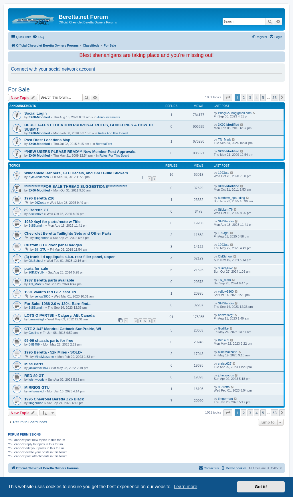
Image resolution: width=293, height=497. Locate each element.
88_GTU (41, 249)
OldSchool (36, 260)
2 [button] (244, 97)
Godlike (34, 332)
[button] (227, 97)
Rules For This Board (113, 133)
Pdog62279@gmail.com (235, 113)
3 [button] (250, 97)
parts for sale (36, 268)
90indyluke (225, 268)
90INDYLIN (37, 272)
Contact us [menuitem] (209, 468)
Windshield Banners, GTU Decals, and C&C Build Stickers (76, 173)
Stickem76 (36, 213)
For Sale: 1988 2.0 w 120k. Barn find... (58, 304)
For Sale (19, 89)
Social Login (35, 113)
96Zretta (40, 202)
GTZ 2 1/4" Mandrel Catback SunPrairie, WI (62, 329)
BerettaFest (104, 143)
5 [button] (263, 97)
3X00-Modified (39, 117)
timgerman (42, 237)
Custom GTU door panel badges (53, 245)
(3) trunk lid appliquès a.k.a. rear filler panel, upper (69, 257)
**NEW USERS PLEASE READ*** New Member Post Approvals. (80, 151)
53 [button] (274, 97)
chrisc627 (224, 363)
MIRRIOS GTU (37, 387)
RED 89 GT (34, 376)
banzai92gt (36, 319)
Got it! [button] (261, 486)
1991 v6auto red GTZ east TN (50, 292)
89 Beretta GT (36, 210)
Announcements (108, 117)
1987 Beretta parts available (49, 280)
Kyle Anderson (39, 177)
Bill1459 (34, 344)
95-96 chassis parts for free (48, 340)
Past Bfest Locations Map (47, 140)
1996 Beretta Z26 (39, 198)
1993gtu (223, 172)
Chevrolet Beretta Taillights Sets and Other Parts (68, 233)
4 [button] (257, 97)
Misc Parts (33, 364)
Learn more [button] (185, 486)
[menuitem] (38, 36)
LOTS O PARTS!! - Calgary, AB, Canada (59, 315)
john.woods (37, 379)
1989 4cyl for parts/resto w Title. (53, 221)
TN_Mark (224, 139)
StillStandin (36, 225)
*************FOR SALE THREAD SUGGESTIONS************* (75, 186)
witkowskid (36, 391)
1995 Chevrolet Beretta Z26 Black (54, 399)
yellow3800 (42, 296)
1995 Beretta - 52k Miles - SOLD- (53, 352)
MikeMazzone (44, 356)
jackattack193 (38, 368)
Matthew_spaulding (231, 197)
